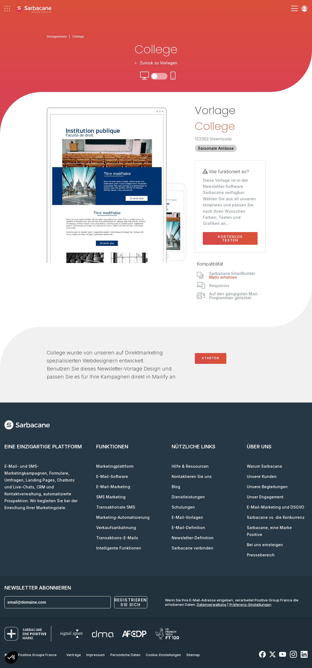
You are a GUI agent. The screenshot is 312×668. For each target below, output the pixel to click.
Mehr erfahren (223, 277)
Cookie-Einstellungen (163, 655)
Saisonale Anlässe (216, 148)
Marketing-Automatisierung (123, 517)
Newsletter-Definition (193, 537)
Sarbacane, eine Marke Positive (269, 531)
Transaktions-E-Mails (117, 537)
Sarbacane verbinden (192, 548)
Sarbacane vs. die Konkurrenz (276, 517)
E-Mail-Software (112, 476)
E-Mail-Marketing (113, 486)
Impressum (95, 655)
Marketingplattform (114, 466)
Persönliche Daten (125, 655)
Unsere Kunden (262, 476)
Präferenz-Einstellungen (250, 604)
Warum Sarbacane (264, 466)
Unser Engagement (265, 497)
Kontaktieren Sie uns (192, 476)
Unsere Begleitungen (267, 486)
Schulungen (183, 507)
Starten (210, 358)
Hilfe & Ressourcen (190, 466)
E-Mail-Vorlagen (187, 517)
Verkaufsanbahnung (116, 527)
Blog (176, 486)
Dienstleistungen (188, 497)
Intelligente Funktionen (118, 548)
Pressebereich (261, 555)
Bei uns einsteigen (265, 544)
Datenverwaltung (211, 604)
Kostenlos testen (230, 238)
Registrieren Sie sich (130, 602)
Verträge (73, 655)
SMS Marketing (110, 497)
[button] (11, 658)
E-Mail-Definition (188, 527)
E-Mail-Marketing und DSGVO (275, 507)
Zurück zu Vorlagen (156, 63)
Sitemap (193, 655)
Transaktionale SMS (115, 507)
